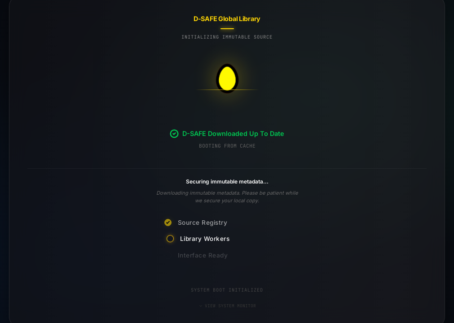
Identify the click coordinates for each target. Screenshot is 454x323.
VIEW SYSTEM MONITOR (227, 306)
